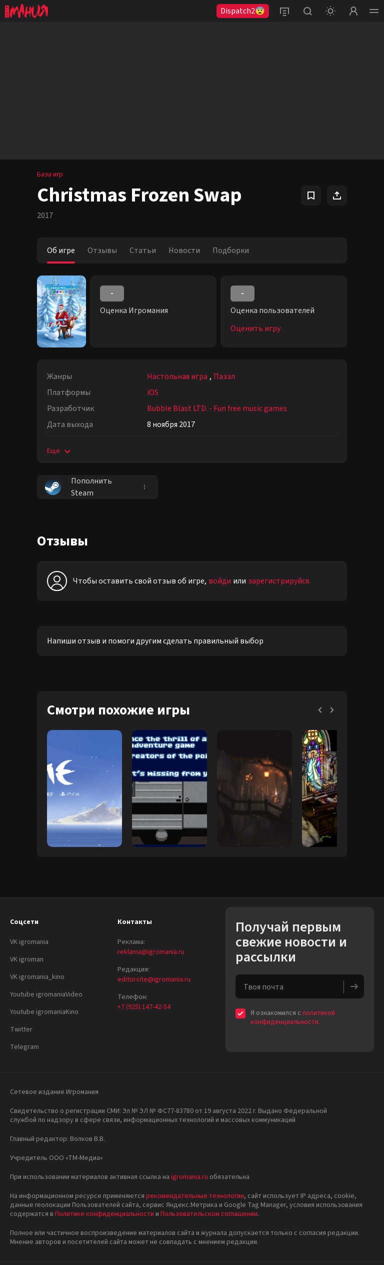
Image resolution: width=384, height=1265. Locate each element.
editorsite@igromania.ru (154, 979)
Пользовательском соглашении (209, 1214)
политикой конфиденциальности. (292, 1017)
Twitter (21, 1029)
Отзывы (102, 251)
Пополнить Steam (78, 487)
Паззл (224, 377)
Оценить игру (255, 329)
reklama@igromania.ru (151, 952)
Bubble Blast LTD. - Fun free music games (217, 409)
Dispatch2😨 (242, 11)
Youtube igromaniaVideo (46, 995)
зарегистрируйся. (279, 581)
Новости (184, 251)
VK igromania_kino (37, 977)
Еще (59, 451)
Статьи (143, 251)
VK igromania (29, 942)
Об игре (61, 251)
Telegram (24, 1047)
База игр (50, 175)
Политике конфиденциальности (104, 1214)
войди (219, 581)
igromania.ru (189, 1177)
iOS (152, 393)
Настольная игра (177, 377)
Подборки (230, 251)
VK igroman (27, 959)
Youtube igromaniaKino (44, 1012)
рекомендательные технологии (195, 1196)
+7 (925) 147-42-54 (144, 1007)
